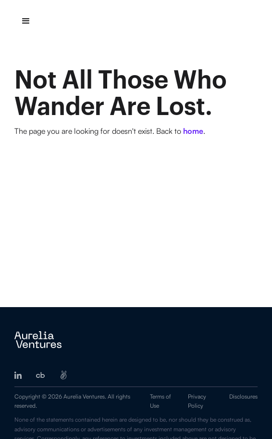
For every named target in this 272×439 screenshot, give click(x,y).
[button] (25, 21)
